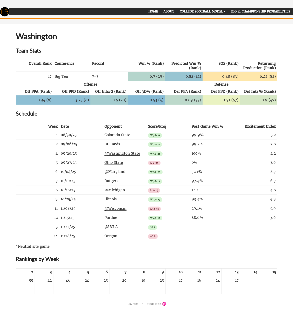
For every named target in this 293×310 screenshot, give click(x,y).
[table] (146, 281)
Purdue (110, 217)
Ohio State (113, 162)
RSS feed (132, 303)
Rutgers (111, 181)
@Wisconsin (115, 208)
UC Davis (112, 144)
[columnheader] (34, 66)
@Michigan (114, 190)
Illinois (110, 199)
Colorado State (117, 135)
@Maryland (114, 171)
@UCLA (111, 226)
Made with (156, 303)
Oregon (110, 236)
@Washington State (122, 153)
